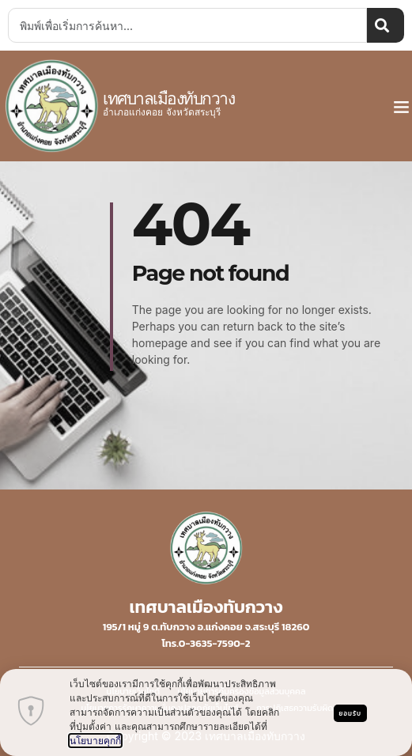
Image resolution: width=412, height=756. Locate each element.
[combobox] (187, 25)
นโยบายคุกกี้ (95, 741)
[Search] (385, 25)
